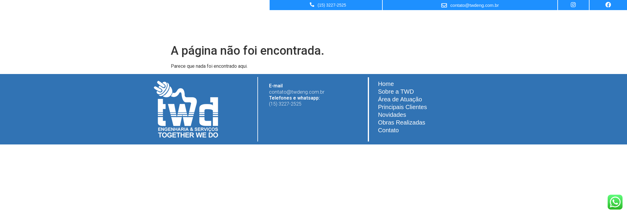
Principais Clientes (379, 17)
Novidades (416, 17)
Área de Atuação (336, 17)
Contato (487, 17)
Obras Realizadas (453, 17)
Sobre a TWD (298, 17)
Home (270, 17)
